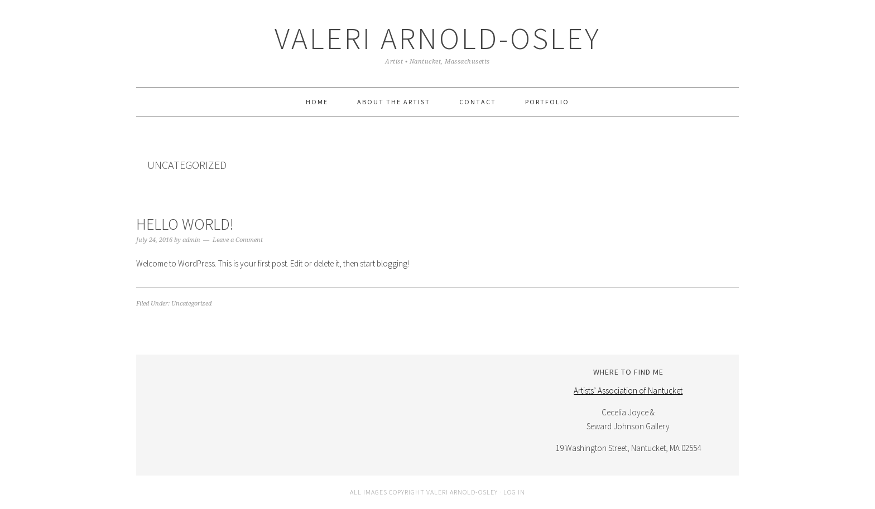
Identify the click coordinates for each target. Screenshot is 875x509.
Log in (514, 492)
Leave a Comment (238, 240)
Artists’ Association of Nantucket (628, 390)
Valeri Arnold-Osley (438, 38)
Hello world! (185, 224)
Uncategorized (191, 303)
